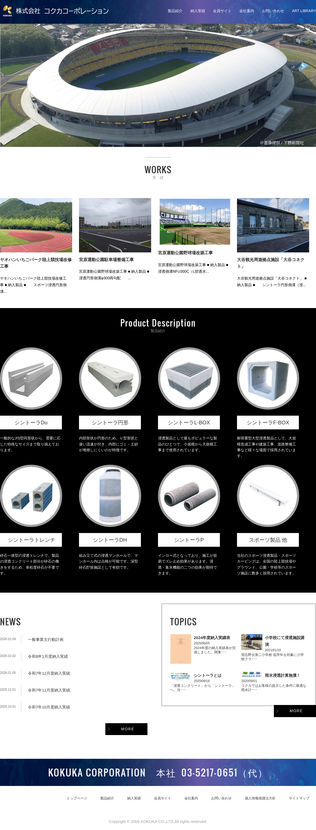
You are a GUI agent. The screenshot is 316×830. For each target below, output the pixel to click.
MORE (127, 729)
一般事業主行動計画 (45, 639)
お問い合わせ (273, 11)
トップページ (77, 798)
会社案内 (246, 11)
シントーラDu (31, 422)
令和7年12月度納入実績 (49, 673)
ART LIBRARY (304, 11)
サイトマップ (299, 798)
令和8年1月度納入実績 (48, 656)
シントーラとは (207, 675)
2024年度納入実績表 (212, 637)
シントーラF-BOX (268, 422)
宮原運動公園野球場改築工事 (185, 253)
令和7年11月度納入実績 (49, 690)
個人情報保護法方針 (260, 798)
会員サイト (222, 11)
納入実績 (197, 11)
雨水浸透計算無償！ (282, 675)
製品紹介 (175, 11)
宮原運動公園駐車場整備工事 (106, 259)
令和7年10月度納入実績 (49, 707)
